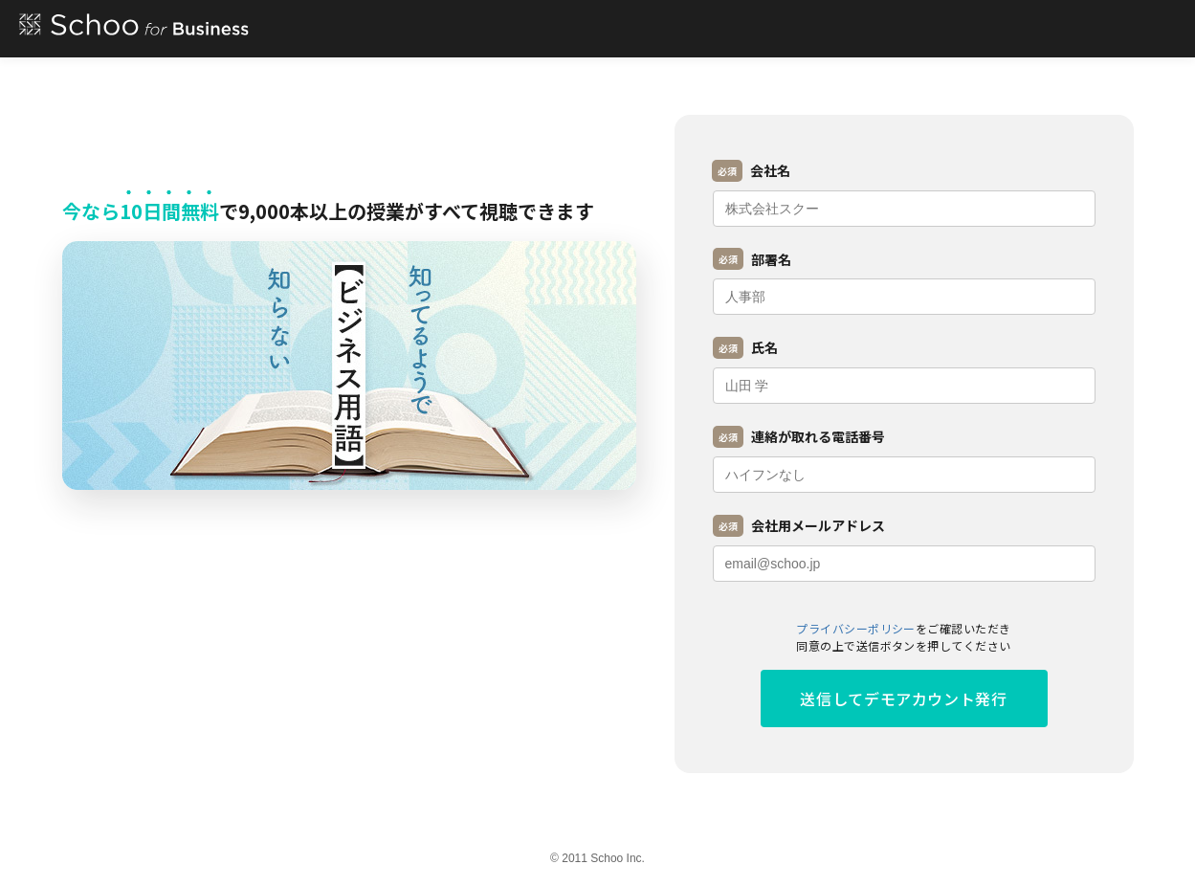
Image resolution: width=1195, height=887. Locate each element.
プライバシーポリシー (856, 628)
